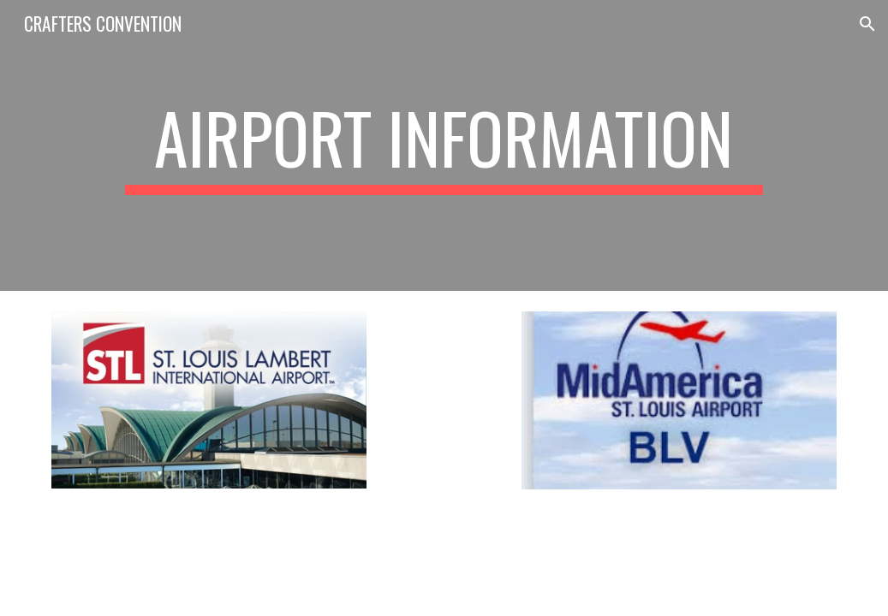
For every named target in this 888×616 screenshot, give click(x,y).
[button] (867, 23)
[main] (444, 145)
